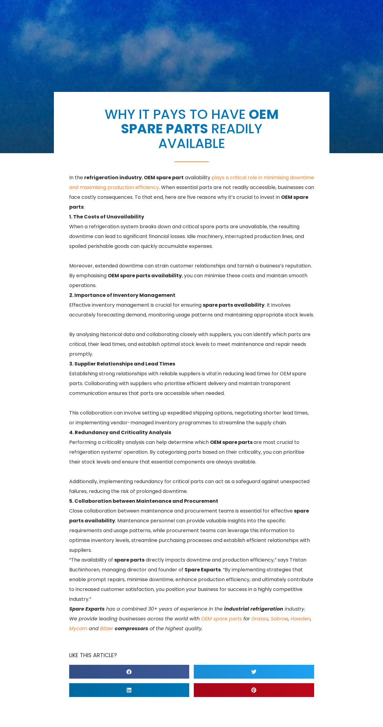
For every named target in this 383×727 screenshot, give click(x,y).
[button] (129, 672)
